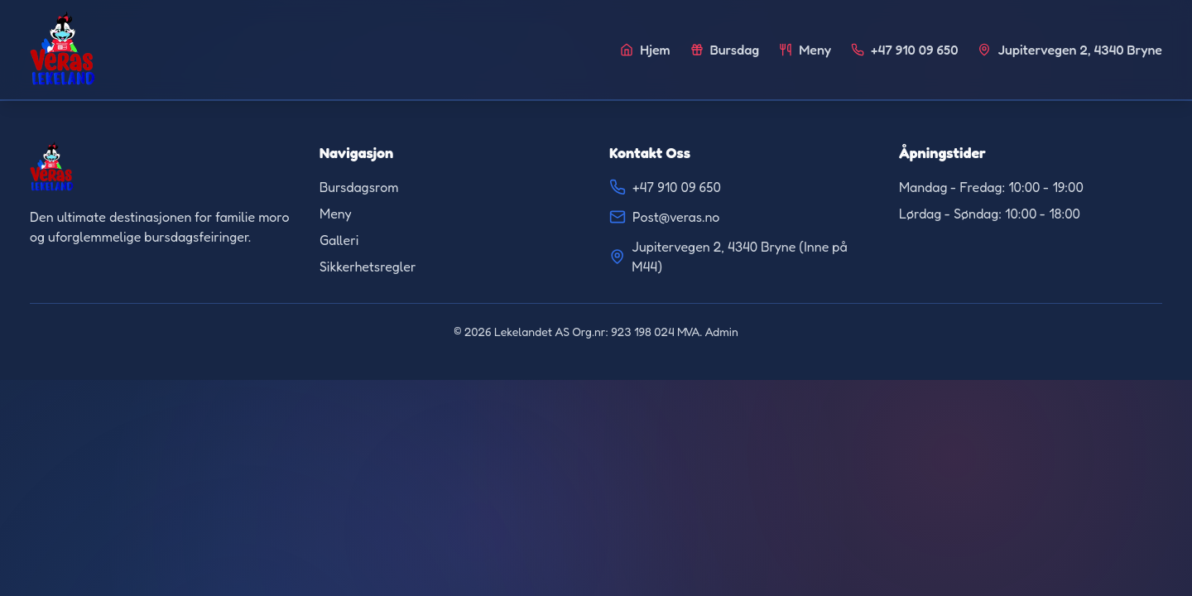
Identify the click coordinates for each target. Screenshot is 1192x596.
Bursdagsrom (359, 187)
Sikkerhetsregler (368, 266)
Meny (336, 213)
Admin (721, 331)
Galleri (339, 240)
